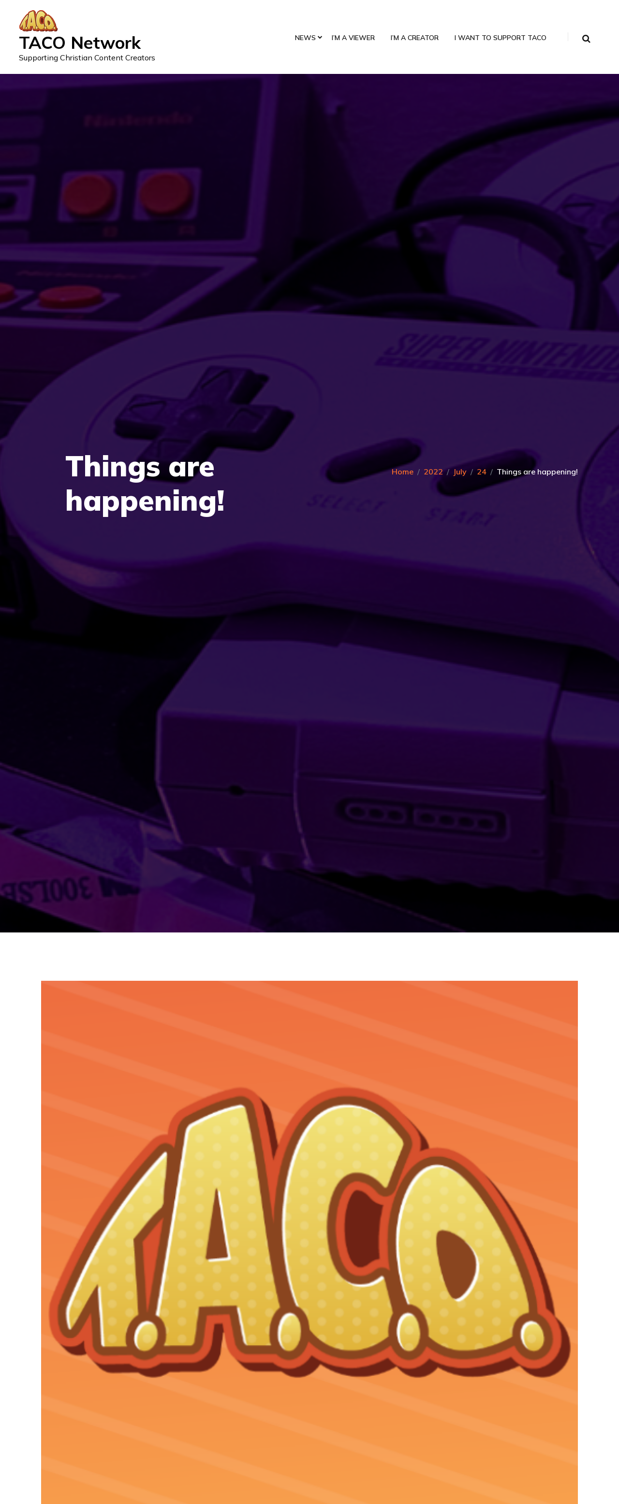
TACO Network (80, 42)
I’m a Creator (414, 38)
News (305, 38)
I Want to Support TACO (500, 38)
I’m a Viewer (352, 38)
